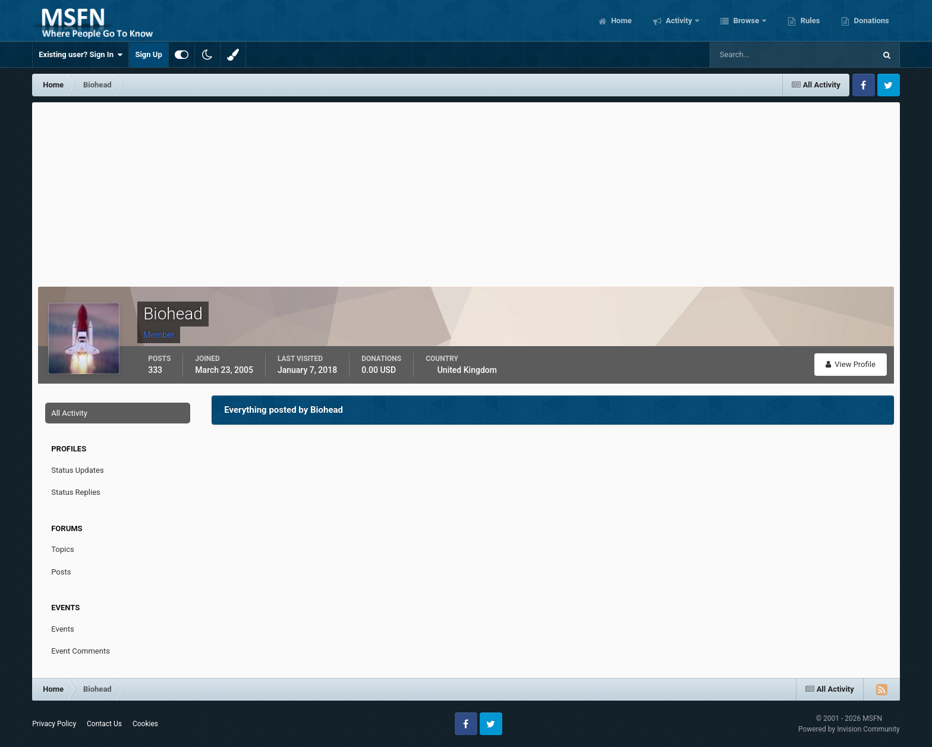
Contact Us (104, 724)
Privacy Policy (54, 724)
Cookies (145, 724)
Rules (809, 20)
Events (62, 628)
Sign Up (148, 54)
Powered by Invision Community (849, 729)
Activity (679, 20)
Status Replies (75, 492)
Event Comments (80, 650)
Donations (870, 20)
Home (620, 20)
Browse (746, 20)
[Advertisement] (466, 191)
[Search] (756, 54)
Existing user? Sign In (80, 54)
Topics (62, 549)
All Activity (69, 413)
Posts (61, 571)
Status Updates (77, 470)
